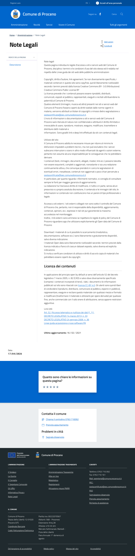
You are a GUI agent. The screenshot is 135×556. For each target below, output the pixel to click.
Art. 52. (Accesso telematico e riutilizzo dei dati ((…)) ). (69, 312)
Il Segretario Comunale (17, 484)
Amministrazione (25, 35)
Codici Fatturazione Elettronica (21, 530)
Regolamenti (54, 484)
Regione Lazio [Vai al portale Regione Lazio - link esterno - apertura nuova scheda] (15, 3)
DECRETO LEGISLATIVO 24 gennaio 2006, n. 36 (66, 319)
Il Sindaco (12, 472)
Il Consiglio (12, 480)
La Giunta (12, 476)
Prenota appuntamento (99, 498)
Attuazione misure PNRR (59, 488)
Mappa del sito (72, 548)
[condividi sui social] (106, 46)
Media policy (49, 548)
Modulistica (53, 480)
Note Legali (13, 496)
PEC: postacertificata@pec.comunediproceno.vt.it (107, 484)
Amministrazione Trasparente (61, 472)
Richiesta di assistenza (98, 502)
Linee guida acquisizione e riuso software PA (65, 323)
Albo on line (54, 476)
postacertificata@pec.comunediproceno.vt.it (65, 115)
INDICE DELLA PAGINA (22, 57)
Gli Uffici (11, 488)
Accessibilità (95, 548)
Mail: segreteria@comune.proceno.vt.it (105, 478)
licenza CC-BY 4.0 (86, 285)
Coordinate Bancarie (16, 526)
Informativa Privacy (16, 492)
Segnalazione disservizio (99, 494)
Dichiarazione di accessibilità (20, 548)
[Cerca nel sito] (122, 14)
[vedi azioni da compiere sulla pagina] (107, 42)
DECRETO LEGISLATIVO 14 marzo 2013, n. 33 (65, 316)
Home (12, 35)
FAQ (91, 490)
